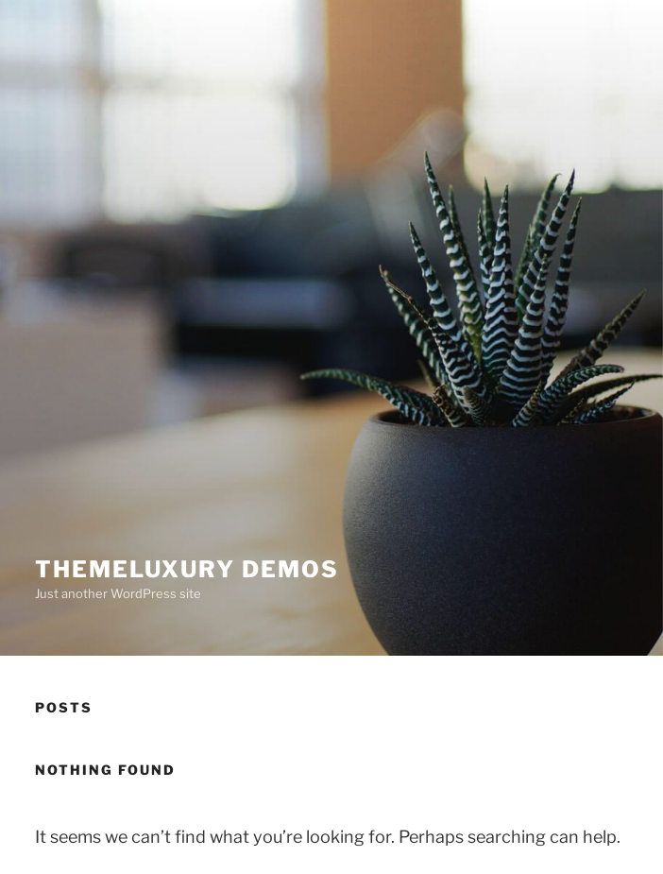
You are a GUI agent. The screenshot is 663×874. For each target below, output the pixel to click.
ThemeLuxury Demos (187, 569)
